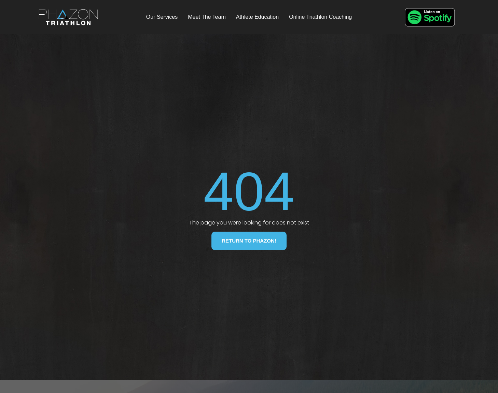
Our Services (162, 17)
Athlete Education (257, 17)
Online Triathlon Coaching (320, 17)
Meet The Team (207, 17)
